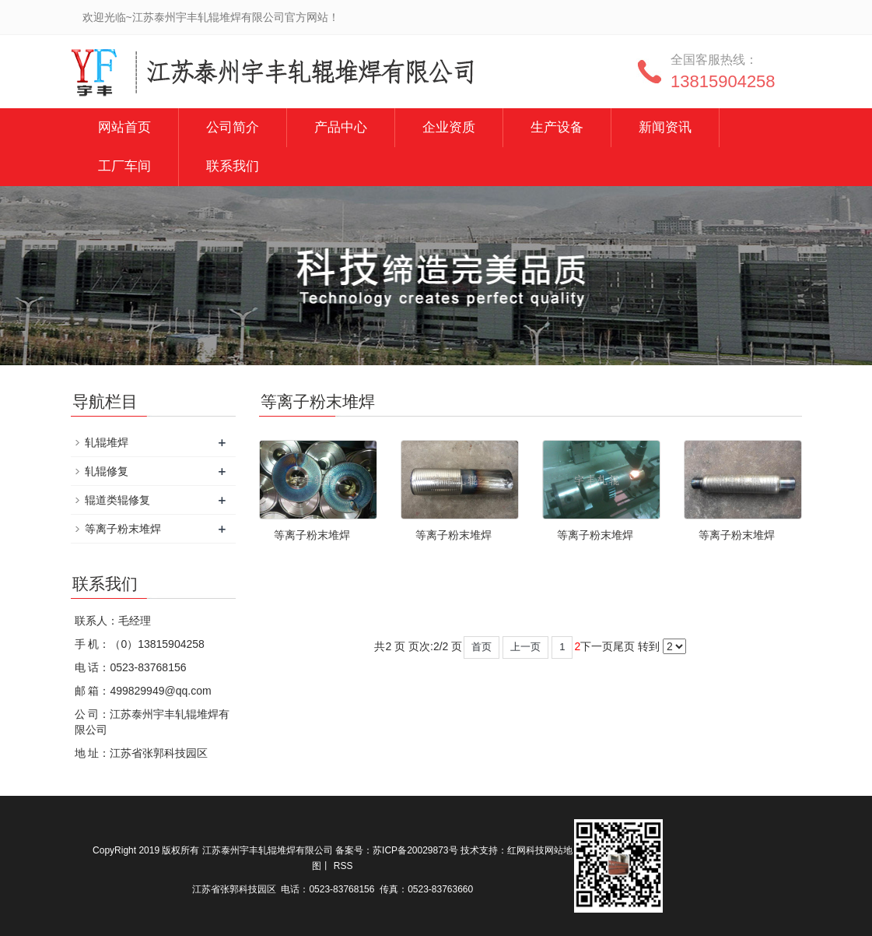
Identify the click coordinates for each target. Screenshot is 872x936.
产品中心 (340, 127)
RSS (343, 865)
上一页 (525, 647)
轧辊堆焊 (106, 442)
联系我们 (232, 166)
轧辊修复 (106, 471)
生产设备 (557, 127)
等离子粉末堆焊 (312, 535)
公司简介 (232, 127)
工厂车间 (124, 166)
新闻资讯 (665, 127)
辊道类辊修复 (117, 500)
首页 (481, 647)
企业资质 (448, 127)
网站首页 (124, 127)
